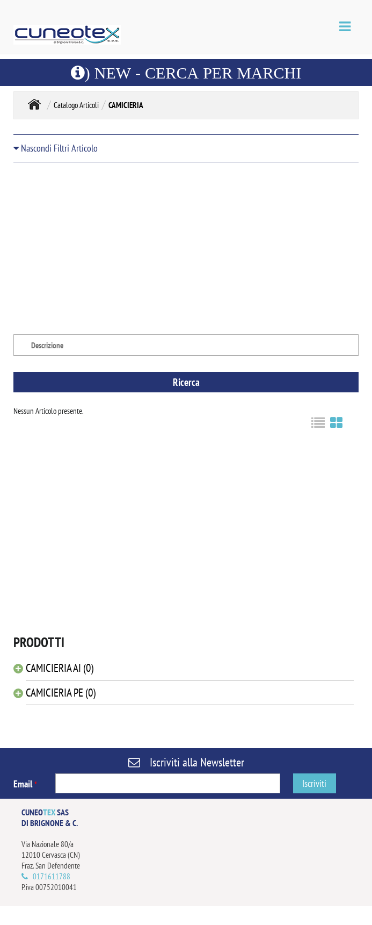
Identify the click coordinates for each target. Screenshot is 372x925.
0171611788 (51, 876)
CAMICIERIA (125, 105)
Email (25, 784)
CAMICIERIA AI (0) (59, 668)
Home (34, 104)
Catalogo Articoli (76, 105)
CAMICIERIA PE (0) (61, 692)
